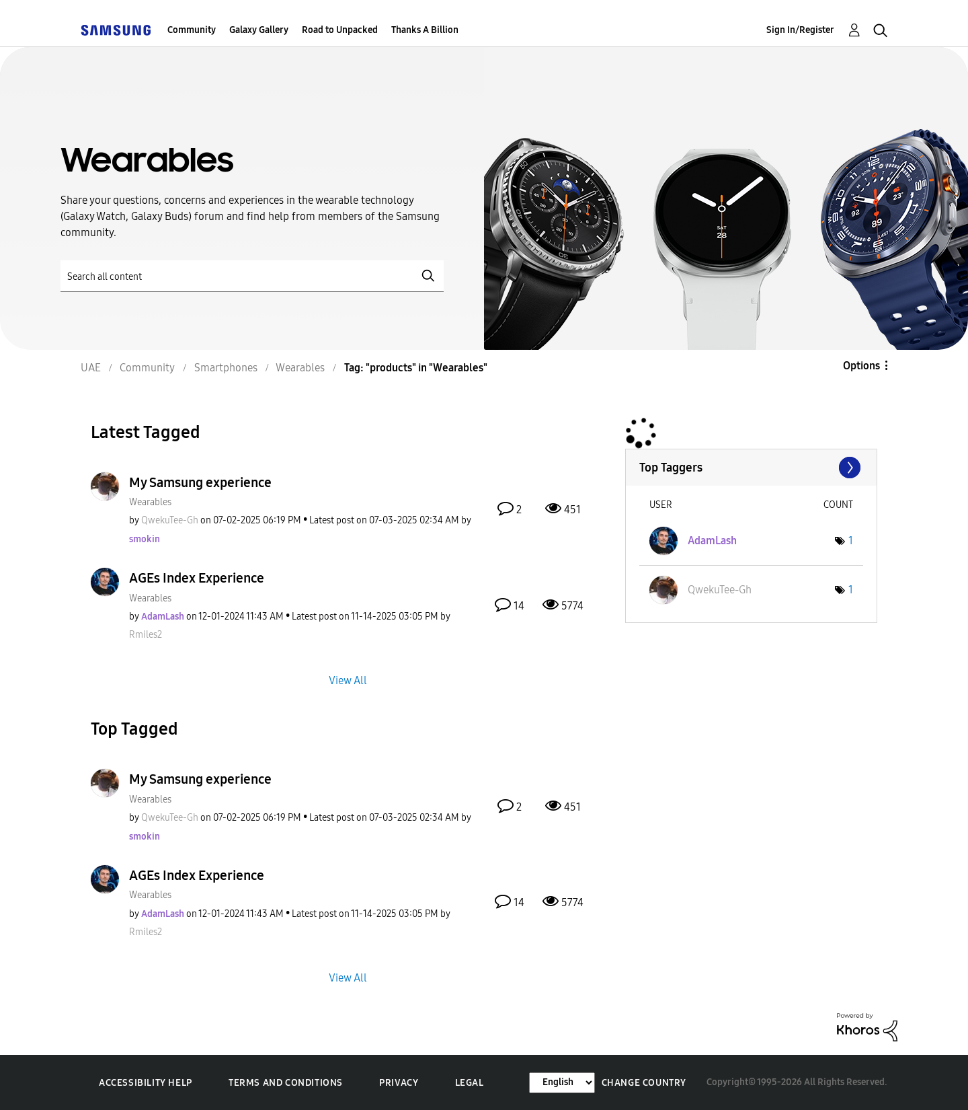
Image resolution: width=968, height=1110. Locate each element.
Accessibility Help (145, 1082)
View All (348, 680)
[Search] (252, 276)
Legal (469, 1082)
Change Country (644, 1082)
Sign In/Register (800, 30)
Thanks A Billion (424, 30)
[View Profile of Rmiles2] (145, 634)
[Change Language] (562, 1082)
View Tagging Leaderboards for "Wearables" (751, 467)
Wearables (150, 502)
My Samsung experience (200, 482)
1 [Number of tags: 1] (850, 540)
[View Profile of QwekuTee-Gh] (169, 520)
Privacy (398, 1082)
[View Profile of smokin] (144, 539)
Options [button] (861, 365)
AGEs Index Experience (196, 578)
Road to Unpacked (340, 30)
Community (191, 30)
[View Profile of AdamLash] (162, 616)
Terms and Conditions (286, 1082)
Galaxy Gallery (258, 30)
